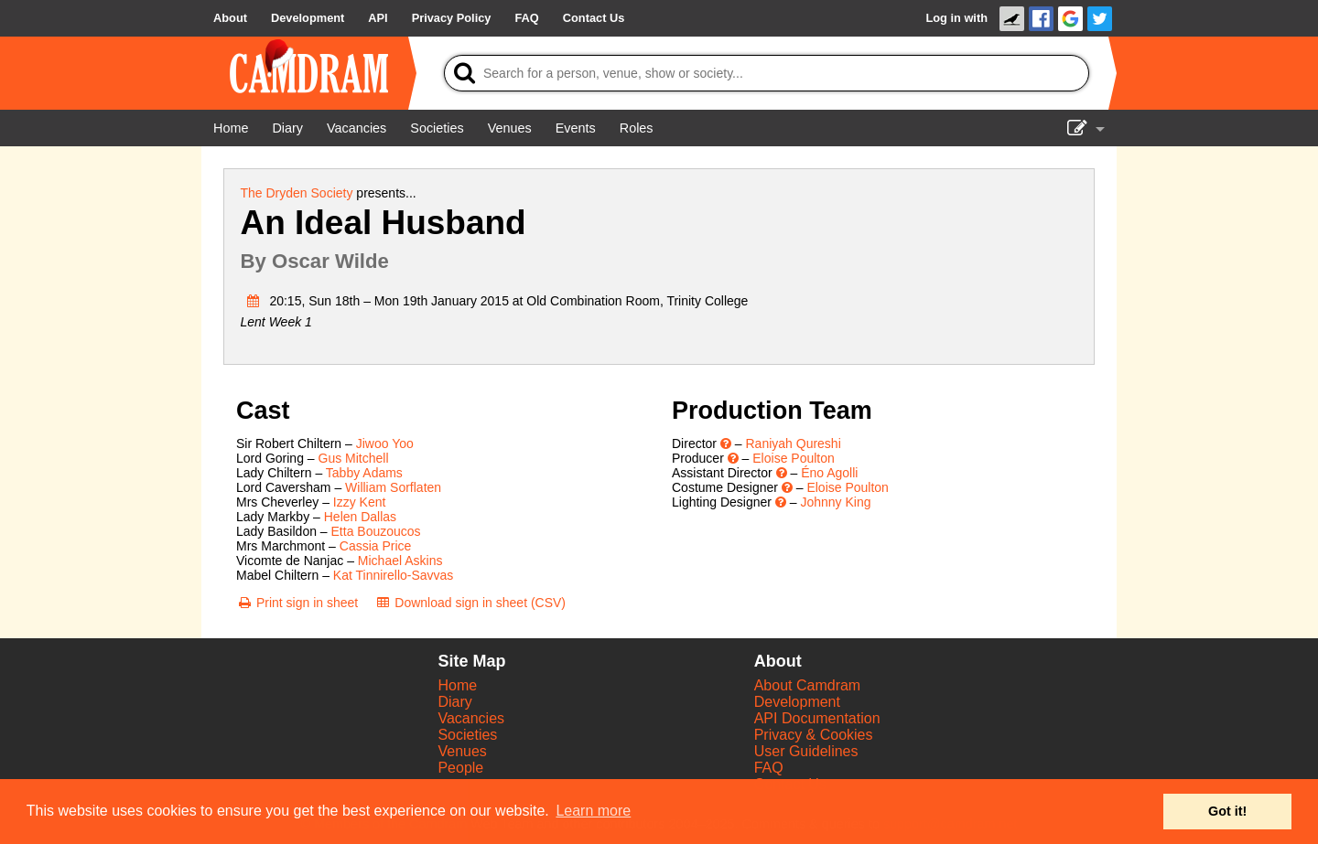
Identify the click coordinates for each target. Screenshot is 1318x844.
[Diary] (287, 128)
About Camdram (807, 685)
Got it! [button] (1227, 811)
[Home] (230, 128)
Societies (467, 735)
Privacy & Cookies (813, 735)
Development (797, 702)
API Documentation (817, 718)
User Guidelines (806, 751)
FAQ (768, 767)
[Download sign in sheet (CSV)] (470, 602)
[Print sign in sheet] (297, 602)
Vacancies (471, 718)
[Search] (766, 73)
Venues (462, 751)
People (460, 767)
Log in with (956, 18)
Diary (454, 702)
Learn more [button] (593, 810)
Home (457, 685)
